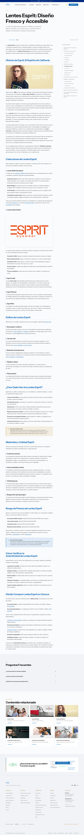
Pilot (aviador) (67, 74)
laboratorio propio (29, 202)
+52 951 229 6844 (68, 795)
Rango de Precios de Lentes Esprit (71, 90)
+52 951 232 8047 (68, 801)
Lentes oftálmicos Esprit (68, 53)
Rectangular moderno (68, 66)
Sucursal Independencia (55, 807)
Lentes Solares (9, 795)
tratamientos (9, 204)
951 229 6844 (10, 606)
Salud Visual (37, 793)
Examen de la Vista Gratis (26, 793)
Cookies (70, 833)
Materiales (8, 805)
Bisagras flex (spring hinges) (69, 87)
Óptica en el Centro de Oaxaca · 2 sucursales (71, 762)
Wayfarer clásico (67, 72)
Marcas (13, 39)
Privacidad (50, 833)
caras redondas (18, 331)
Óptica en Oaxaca (53, 802)
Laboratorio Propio (24, 795)
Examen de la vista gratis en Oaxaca (71, 768)
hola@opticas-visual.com (70, 806)
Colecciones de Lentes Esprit (69, 51)
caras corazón (28, 345)
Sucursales (56, 4)
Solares (31, 4)
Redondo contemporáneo (69, 70)
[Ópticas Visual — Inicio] (8, 5)
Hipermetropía (38, 800)
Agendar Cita (73, 4)
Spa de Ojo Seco (24, 800)
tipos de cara (47, 322)
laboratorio (28, 534)
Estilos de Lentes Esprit (68, 64)
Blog (36, 817)
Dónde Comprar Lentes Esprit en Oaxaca (70, 96)
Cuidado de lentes (39, 807)
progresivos (15, 202)
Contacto (38, 4)
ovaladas (25, 331)
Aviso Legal (76, 833)
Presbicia (37, 802)
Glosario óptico (38, 812)
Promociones (52, 795)
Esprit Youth (66, 57)
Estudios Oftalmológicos (25, 802)
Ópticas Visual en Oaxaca (37, 431)
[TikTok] (77, 785)
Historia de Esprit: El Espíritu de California (70, 48)
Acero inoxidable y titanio (69, 83)
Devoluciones (61, 833)
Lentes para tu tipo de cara (40, 805)
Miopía (36, 795)
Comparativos (38, 809)
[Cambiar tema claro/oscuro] (66, 5)
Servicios (46, 4)
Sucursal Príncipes (54, 805)
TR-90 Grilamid (67, 85)
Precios (7, 809)
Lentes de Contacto (10, 797)
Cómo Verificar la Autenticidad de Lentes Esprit (70, 93)
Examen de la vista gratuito (14, 620)
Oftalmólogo (23, 797)
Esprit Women (66, 59)
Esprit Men (66, 61)
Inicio (10, 39)
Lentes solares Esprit (68, 55)
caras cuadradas (18, 345)
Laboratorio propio (12, 629)
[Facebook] (75, 785)
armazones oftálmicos (20, 173)
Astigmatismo (38, 797)
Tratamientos (8, 802)
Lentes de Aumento (10, 800)
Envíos (66, 833)
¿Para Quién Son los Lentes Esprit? (71, 77)
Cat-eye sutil (66, 68)
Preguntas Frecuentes (39, 814)
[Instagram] (72, 785)
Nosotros (52, 793)
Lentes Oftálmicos (21, 4)
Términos (55, 833)
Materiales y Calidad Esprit (69, 79)
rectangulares (20, 357)
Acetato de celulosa (68, 81)
